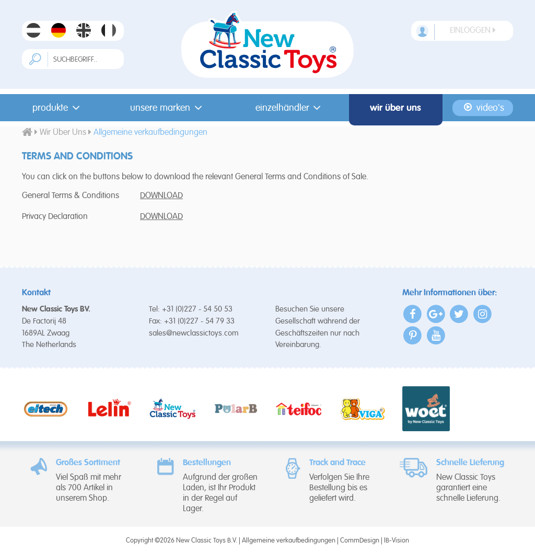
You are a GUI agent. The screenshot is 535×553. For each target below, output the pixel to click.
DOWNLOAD (161, 196)
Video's (483, 107)
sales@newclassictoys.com (194, 333)
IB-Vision (396, 540)
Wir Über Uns (395, 107)
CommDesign (359, 540)
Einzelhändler (290, 107)
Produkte (58, 107)
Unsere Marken (168, 107)
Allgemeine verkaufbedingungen (288, 540)
